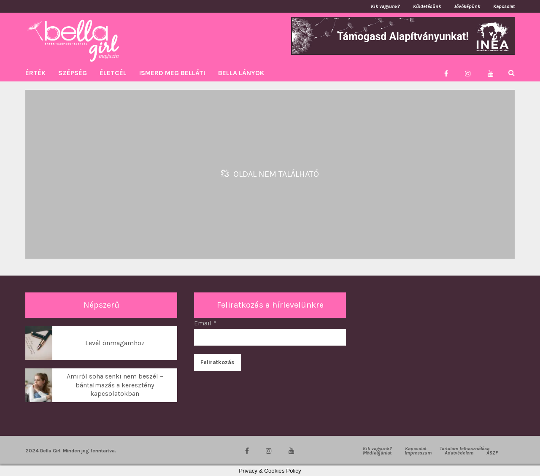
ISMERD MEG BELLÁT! (172, 73)
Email (205, 323)
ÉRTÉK (35, 73)
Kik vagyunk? (385, 6)
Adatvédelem (459, 453)
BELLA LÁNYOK (241, 73)
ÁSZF (492, 453)
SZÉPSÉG (72, 73)
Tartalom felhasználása (464, 448)
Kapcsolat (504, 6)
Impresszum (418, 453)
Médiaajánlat (377, 453)
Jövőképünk (467, 6)
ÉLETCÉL (113, 73)
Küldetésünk (427, 6)
